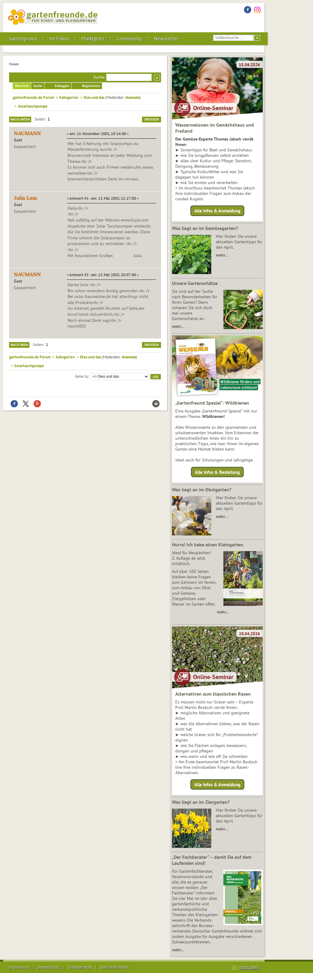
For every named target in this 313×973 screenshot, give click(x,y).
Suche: (99, 77)
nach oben (249, 967)
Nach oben (19, 345)
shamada (132, 97)
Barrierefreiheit (114, 967)
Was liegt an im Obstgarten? (201, 489)
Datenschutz (48, 967)
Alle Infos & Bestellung (217, 472)
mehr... (178, 949)
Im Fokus (59, 38)
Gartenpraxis (23, 38)
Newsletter (166, 38)
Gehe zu (81, 376)
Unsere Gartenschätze (195, 283)
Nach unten (20, 119)
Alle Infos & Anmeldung (217, 211)
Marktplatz (93, 38)
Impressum (19, 967)
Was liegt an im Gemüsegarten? (205, 228)
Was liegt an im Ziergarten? (200, 802)
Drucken (151, 119)
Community (129, 38)
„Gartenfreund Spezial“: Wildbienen (212, 403)
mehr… (222, 255)
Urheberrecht (80, 967)
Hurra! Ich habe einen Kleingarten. (208, 544)
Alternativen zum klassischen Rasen (213, 694)
